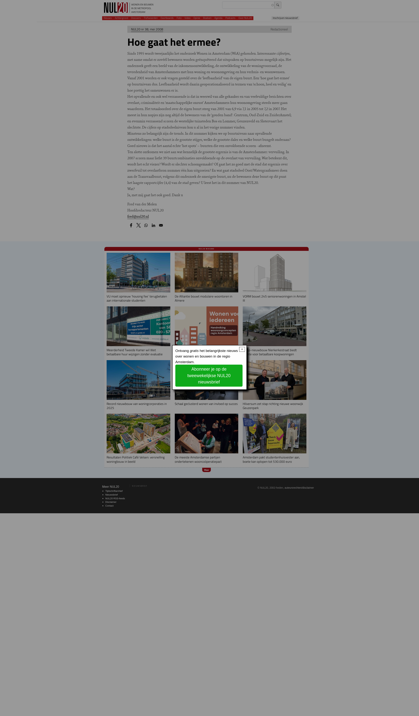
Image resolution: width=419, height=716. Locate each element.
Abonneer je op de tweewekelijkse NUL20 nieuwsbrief (209, 375)
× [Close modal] (242, 349)
